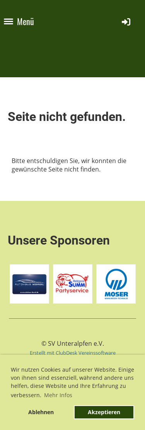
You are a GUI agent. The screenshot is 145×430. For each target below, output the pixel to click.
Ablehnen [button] (41, 412)
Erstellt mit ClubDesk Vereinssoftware (73, 352)
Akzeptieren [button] (104, 412)
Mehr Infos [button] (58, 395)
